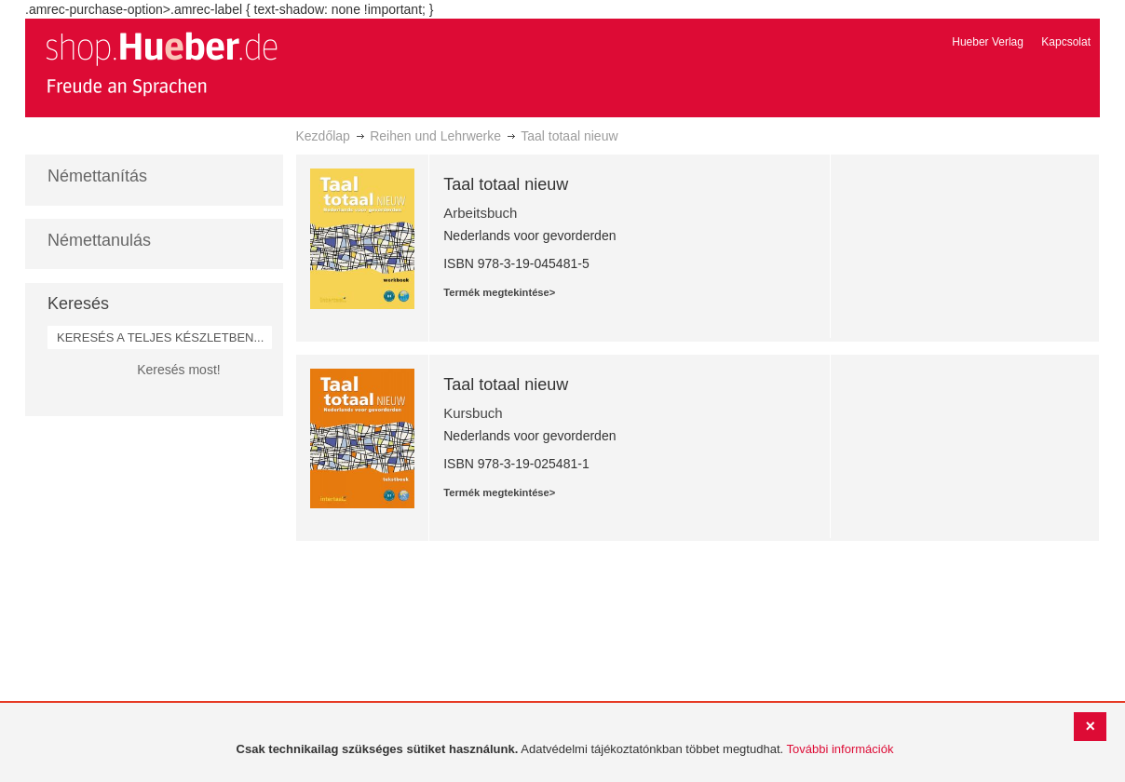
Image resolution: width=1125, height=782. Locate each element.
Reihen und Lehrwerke (435, 135)
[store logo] (161, 63)
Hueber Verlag (987, 41)
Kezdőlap (323, 135)
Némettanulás (99, 240)
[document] (564, 750)
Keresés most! (178, 369)
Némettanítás (97, 176)
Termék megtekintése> (499, 292)
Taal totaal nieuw (505, 184)
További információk (840, 749)
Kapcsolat (1066, 41)
